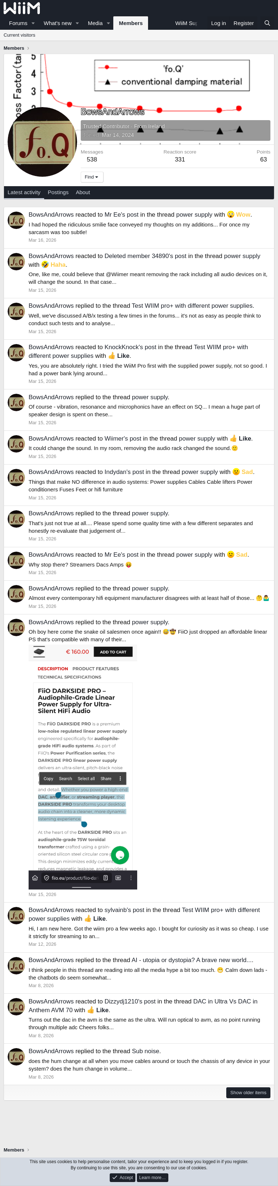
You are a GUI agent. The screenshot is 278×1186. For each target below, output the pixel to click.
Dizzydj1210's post (130, 1001)
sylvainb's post (124, 910)
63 (263, 159)
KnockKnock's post (130, 347)
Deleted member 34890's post (145, 256)
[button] (33, 23)
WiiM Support (191, 23)
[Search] (267, 23)
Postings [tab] (58, 192)
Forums (18, 23)
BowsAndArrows (51, 214)
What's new (58, 23)
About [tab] (83, 192)
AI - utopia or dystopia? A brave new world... (191, 960)
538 (92, 159)
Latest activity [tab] (24, 192)
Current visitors (19, 35)
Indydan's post (124, 472)
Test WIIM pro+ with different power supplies (192, 305)
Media (95, 23)
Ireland (156, 126)
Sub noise (145, 1051)
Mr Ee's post (122, 214)
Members (131, 23)
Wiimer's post (123, 438)
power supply (194, 214)
